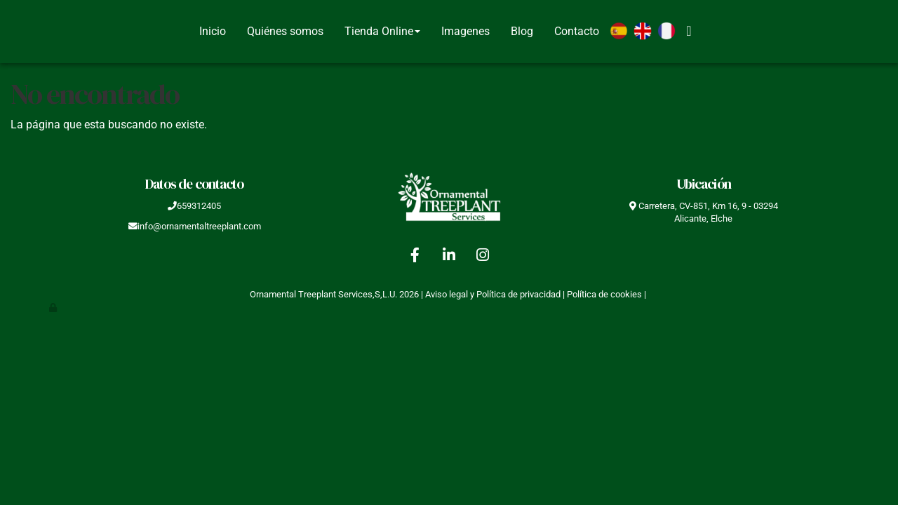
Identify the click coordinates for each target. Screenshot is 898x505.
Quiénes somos (285, 31)
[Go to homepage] (7, 31)
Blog (522, 31)
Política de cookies (604, 294)
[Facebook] (415, 257)
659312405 (199, 206)
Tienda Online (382, 31)
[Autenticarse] (54, 307)
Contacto (576, 31)
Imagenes (465, 31)
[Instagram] (482, 257)
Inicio (212, 31)
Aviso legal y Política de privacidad (493, 294)
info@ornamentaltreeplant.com (199, 226)
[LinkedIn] (449, 257)
